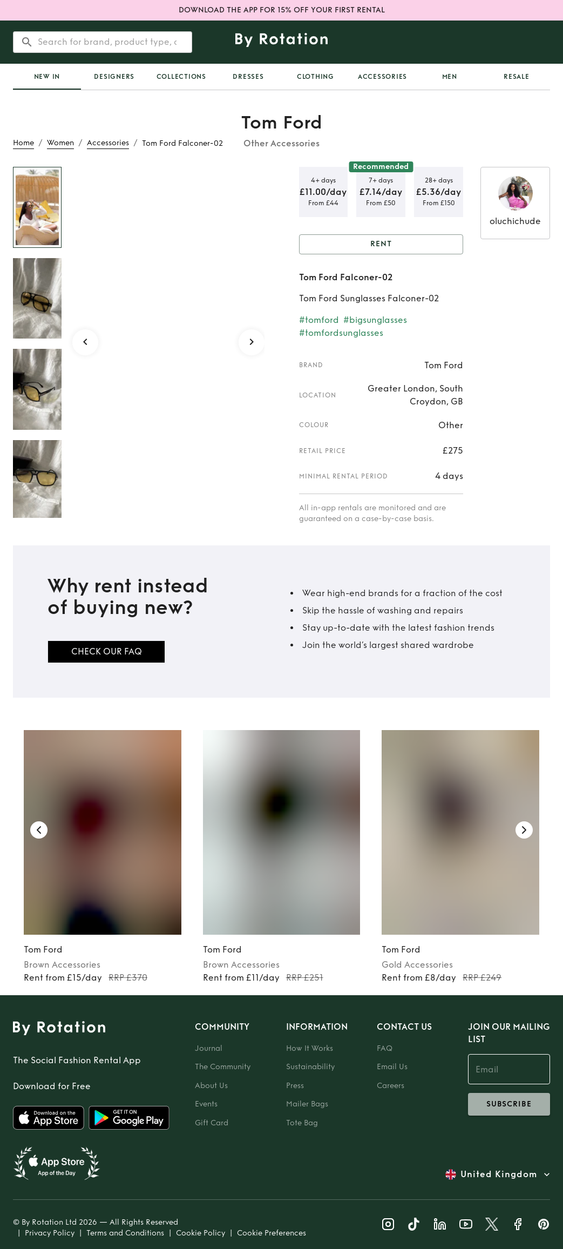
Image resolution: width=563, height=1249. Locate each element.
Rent (381, 244)
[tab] (47, 77)
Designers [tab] (114, 76)
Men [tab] (449, 76)
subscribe (509, 1104)
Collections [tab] (181, 76)
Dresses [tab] (248, 76)
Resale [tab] (517, 76)
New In (47, 76)
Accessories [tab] (382, 76)
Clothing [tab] (315, 76)
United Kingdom (498, 1174)
